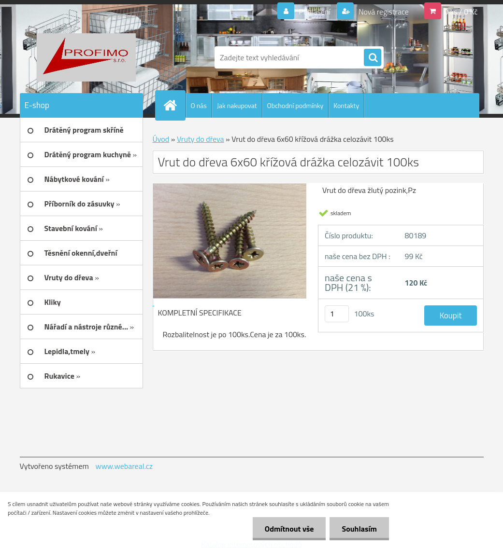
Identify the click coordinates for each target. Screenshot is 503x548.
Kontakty (346, 105)
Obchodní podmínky (295, 105)
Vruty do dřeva (200, 139)
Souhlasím (359, 528)
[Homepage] (174, 105)
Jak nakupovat (237, 105)
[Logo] (86, 57)
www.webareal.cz (124, 466)
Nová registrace (383, 11)
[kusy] (337, 313)
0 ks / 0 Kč (461, 11)
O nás (199, 105)
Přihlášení (314, 11)
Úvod (161, 139)
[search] (372, 58)
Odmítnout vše (289, 528)
